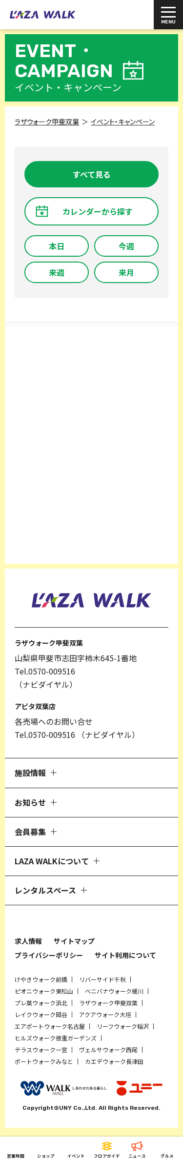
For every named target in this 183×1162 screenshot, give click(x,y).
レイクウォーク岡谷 (41, 1014)
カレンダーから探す (97, 211)
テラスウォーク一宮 (41, 1049)
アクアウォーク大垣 (105, 1014)
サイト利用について (125, 955)
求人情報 (28, 941)
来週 (56, 272)
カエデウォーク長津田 (114, 1061)
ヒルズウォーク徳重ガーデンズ (56, 1038)
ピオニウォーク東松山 (44, 991)
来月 (126, 272)
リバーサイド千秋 (102, 979)
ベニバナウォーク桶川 (114, 991)
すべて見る (92, 174)
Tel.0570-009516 (45, 671)
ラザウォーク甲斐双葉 (108, 1003)
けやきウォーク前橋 (41, 979)
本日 (56, 246)
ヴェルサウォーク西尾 (108, 1049)
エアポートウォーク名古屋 (50, 1026)
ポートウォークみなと (44, 1061)
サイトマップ (74, 941)
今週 (126, 246)
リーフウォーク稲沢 (123, 1026)
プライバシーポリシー (49, 955)
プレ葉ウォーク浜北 (41, 1003)
